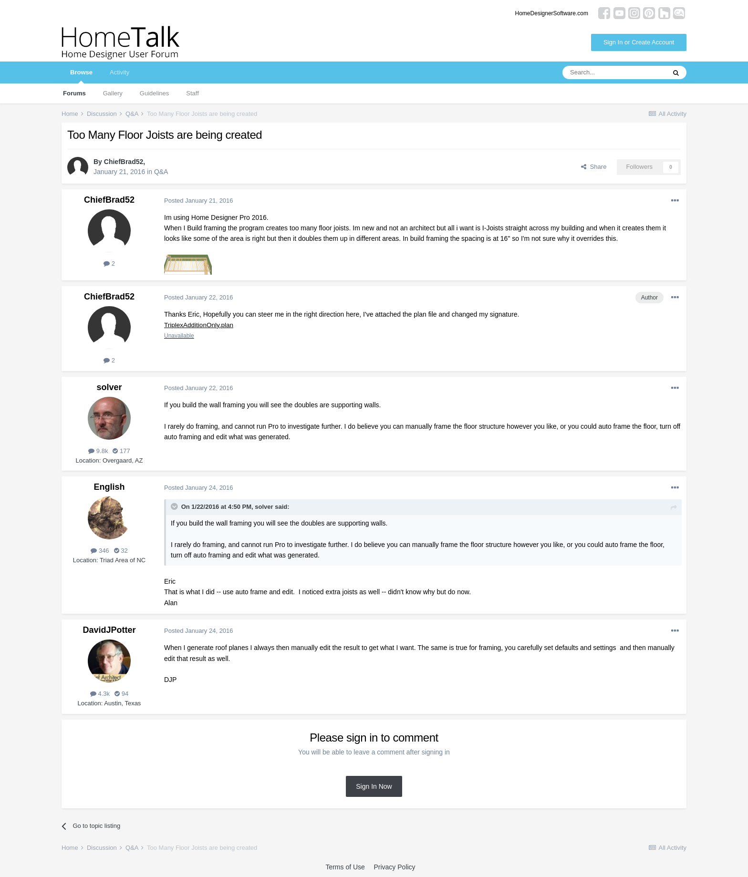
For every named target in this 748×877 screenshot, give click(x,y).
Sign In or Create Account (638, 42)
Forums (74, 93)
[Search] (613, 72)
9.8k (98, 450)
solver (109, 387)
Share (593, 166)
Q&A (161, 171)
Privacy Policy (394, 867)
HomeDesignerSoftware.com (551, 13)
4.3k (100, 693)
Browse (81, 76)
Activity (119, 72)
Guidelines (154, 93)
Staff (192, 93)
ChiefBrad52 (123, 161)
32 (121, 550)
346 (100, 550)
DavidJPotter (109, 630)
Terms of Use (344, 867)
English (109, 487)
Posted (198, 200)
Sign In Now (374, 786)
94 (121, 693)
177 (121, 450)
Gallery (113, 93)
